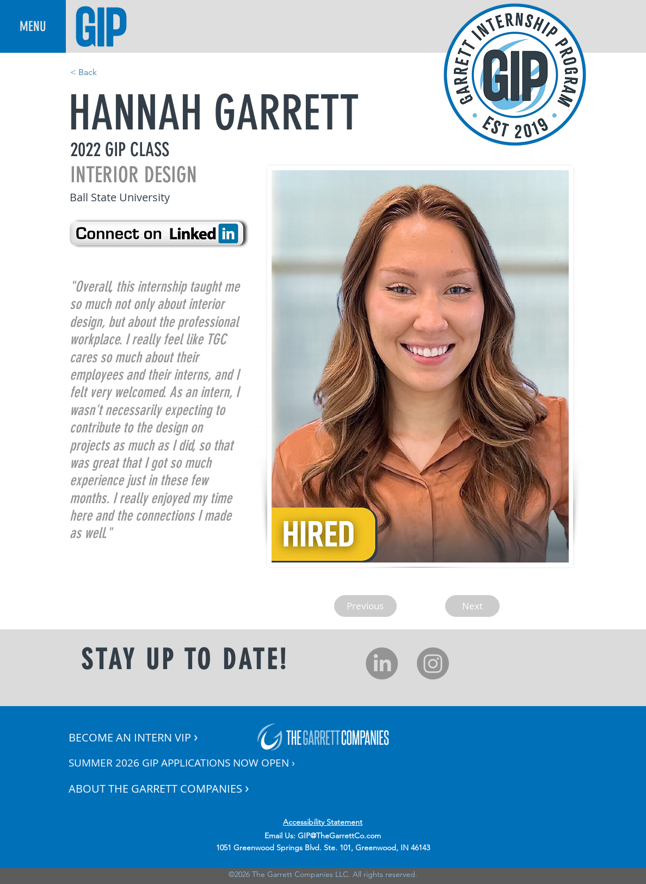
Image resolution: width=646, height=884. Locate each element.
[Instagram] (433, 663)
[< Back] (106, 72)
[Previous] (365, 606)
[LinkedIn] (382, 663)
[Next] (472, 606)
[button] (33, 26)
